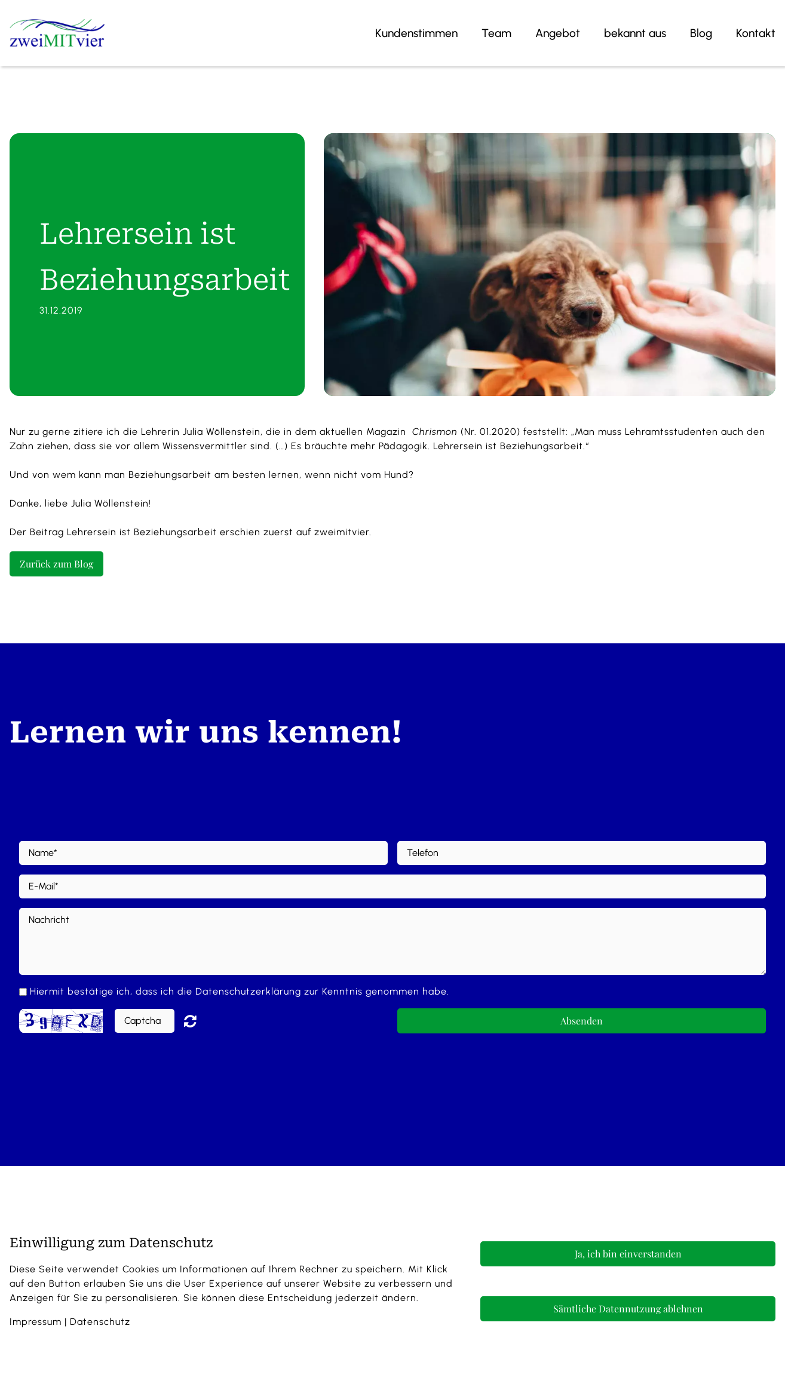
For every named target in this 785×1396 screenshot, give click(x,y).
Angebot (557, 33)
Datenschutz (100, 1321)
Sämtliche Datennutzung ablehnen (628, 1308)
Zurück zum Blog (56, 563)
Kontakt (755, 33)
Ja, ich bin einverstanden (628, 1253)
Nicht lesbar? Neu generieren (199, 1021)
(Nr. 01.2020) (464, 431)
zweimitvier (341, 532)
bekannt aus (635, 33)
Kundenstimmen (416, 33)
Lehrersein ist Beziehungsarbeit (142, 532)
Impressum (36, 1321)
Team (496, 33)
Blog (701, 33)
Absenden (581, 1020)
